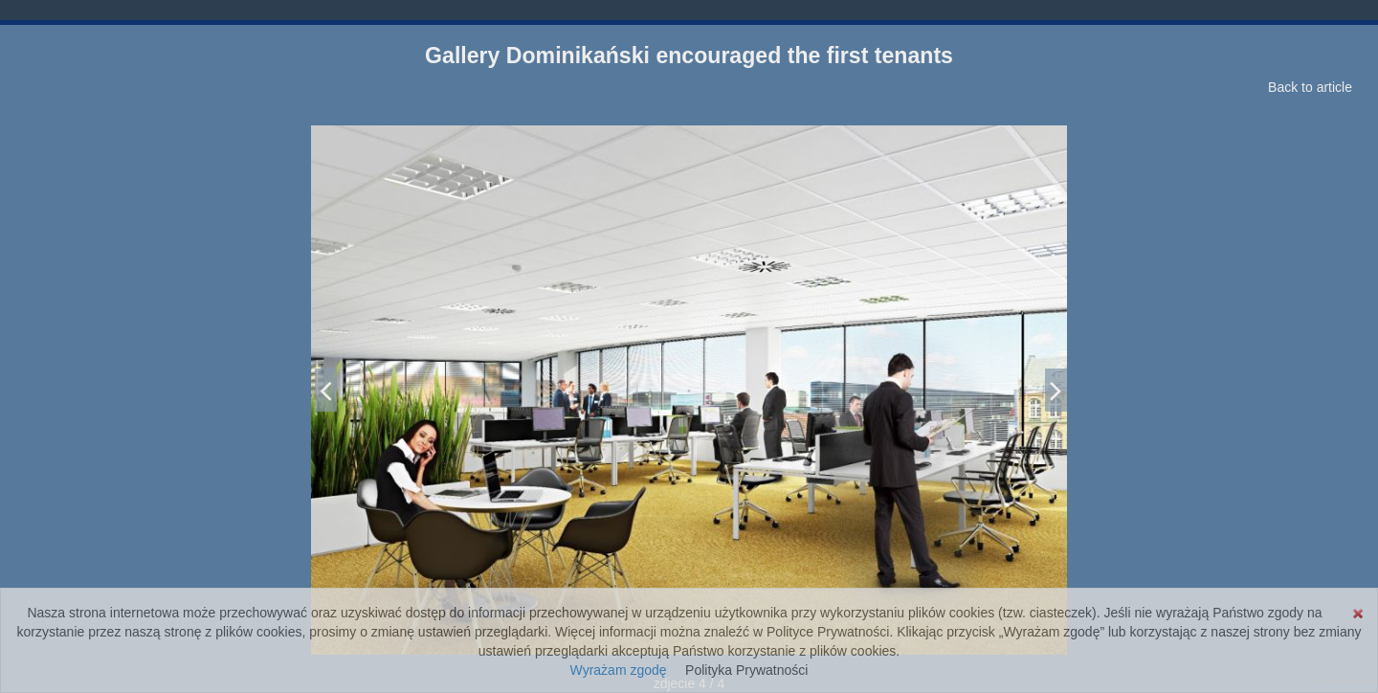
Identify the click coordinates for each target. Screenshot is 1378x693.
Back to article (1310, 87)
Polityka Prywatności (746, 670)
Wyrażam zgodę (618, 670)
